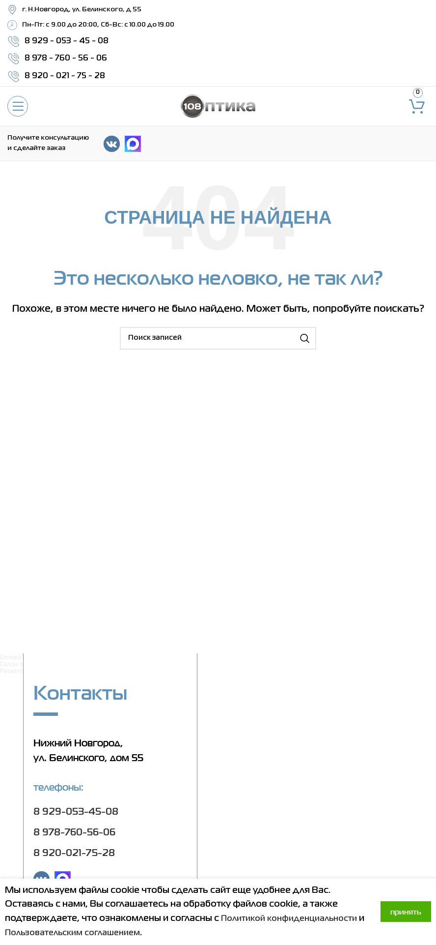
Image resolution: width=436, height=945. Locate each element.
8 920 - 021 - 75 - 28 (65, 76)
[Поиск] (218, 338)
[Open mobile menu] (17, 106)
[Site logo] (218, 106)
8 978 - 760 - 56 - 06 (66, 58)
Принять (405, 911)
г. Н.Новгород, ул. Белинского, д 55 (81, 9)
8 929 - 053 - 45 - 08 (67, 41)
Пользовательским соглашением (188, 933)
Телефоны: (58, 787)
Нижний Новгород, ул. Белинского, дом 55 (88, 750)
